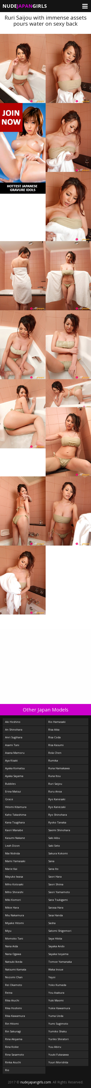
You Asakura (56, 992)
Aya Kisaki (11, 760)
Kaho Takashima (15, 814)
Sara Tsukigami (58, 900)
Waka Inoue (55, 969)
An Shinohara (13, 729)
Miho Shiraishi (14, 892)
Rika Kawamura (15, 1016)
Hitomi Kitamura (15, 807)
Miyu (8, 931)
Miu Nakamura (14, 915)
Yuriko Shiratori (58, 1039)
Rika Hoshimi (13, 1008)
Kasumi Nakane (15, 838)
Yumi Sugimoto (58, 1023)
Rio (7, 1070)
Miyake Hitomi (14, 923)
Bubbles (10, 783)
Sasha (52, 923)
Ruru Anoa (55, 791)
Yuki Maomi (56, 1000)
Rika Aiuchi (12, 1000)
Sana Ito (53, 869)
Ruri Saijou (55, 783)
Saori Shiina (55, 884)
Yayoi (51, 977)
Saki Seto (54, 845)
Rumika (53, 760)
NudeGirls (24, 6)
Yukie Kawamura (59, 1008)
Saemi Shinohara (59, 830)
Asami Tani (12, 745)
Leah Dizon (12, 845)
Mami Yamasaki (15, 861)
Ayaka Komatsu (15, 768)
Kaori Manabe (14, 830)
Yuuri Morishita (58, 1062)
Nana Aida (11, 946)
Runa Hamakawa (59, 768)
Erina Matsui (13, 791)
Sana (51, 861)
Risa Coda (54, 737)
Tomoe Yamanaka (60, 961)
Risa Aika (53, 729)
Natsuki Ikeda (13, 961)
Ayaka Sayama (14, 776)
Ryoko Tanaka (57, 822)
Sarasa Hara (55, 907)
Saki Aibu (54, 838)
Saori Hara (55, 876)
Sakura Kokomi (58, 853)
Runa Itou (54, 776)
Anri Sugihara (13, 737)
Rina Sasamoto (14, 1054)
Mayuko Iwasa (14, 876)
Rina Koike (12, 1047)
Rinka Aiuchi (13, 1062)
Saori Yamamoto (59, 892)
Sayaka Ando (56, 946)
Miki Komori (13, 900)
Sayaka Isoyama (58, 954)
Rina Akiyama (13, 1039)
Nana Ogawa (13, 954)
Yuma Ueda (55, 1016)
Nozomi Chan (14, 977)
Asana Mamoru (15, 753)
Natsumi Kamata (15, 969)
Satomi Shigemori (59, 931)
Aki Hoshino (12, 722)
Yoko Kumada (57, 985)
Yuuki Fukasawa (58, 1054)
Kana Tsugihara (15, 822)
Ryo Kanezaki (57, 807)
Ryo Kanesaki (56, 799)
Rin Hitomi (12, 1023)
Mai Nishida (12, 853)
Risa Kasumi (56, 745)
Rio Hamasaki (57, 722)
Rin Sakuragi (13, 1031)
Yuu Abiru (54, 1047)
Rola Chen (54, 753)
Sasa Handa (55, 915)
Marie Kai (11, 869)
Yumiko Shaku (57, 1031)
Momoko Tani (14, 938)
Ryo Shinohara (57, 814)
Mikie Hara (12, 907)
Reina (8, 992)
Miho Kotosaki (14, 884)
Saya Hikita (55, 938)
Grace (9, 799)
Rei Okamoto (13, 985)
